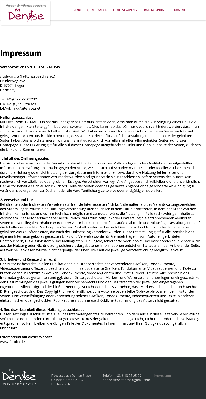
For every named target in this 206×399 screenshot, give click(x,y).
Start (77, 10)
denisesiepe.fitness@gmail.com (126, 380)
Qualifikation (97, 10)
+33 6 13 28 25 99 (128, 375)
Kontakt (180, 10)
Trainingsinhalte (155, 10)
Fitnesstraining (125, 10)
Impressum (162, 375)
